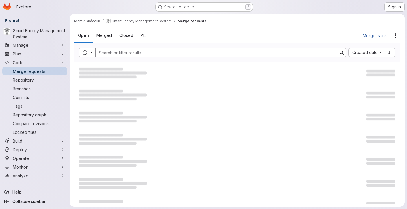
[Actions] (395, 35)
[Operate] (34, 158)
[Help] (34, 192)
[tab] (83, 35)
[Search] (213, 52)
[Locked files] (34, 132)
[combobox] (367, 52)
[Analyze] (34, 176)
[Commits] (34, 97)
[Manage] (34, 45)
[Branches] (34, 88)
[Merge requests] (34, 71)
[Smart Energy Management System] (34, 33)
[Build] (34, 141)
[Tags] (34, 106)
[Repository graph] (34, 115)
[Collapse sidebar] (34, 201)
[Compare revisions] (34, 123)
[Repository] (34, 80)
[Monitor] (34, 167)
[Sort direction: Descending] (390, 52)
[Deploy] (34, 149)
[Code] (34, 62)
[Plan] (34, 54)
